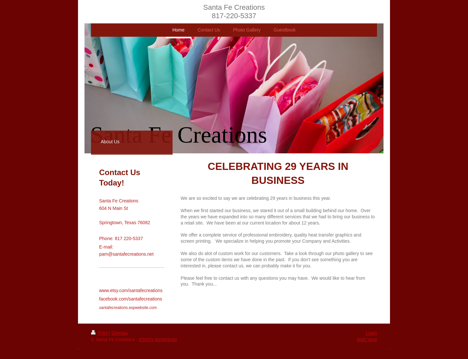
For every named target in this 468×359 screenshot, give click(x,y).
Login (371, 333)
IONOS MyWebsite (158, 339)
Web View (367, 339)
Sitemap (119, 333)
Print (100, 333)
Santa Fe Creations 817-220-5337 (234, 11)
